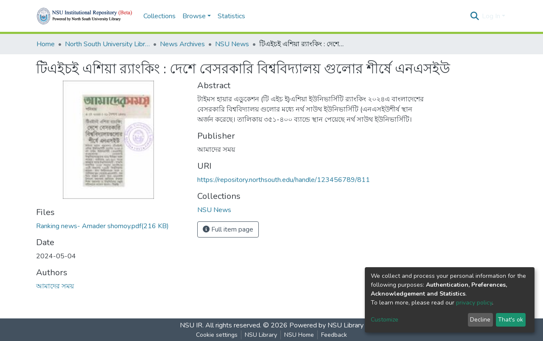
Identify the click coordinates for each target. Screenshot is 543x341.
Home (45, 44)
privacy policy (474, 303)
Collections (159, 16)
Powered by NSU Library (326, 325)
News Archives (182, 44)
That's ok (510, 320)
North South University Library (107, 44)
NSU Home (299, 335)
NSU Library (261, 335)
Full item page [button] (228, 229)
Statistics (231, 16)
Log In (491, 16)
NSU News (232, 44)
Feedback (334, 335)
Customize (384, 320)
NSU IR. (192, 325)
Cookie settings (217, 335)
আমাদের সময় (55, 286)
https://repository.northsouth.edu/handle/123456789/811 (283, 179)
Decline (480, 320)
